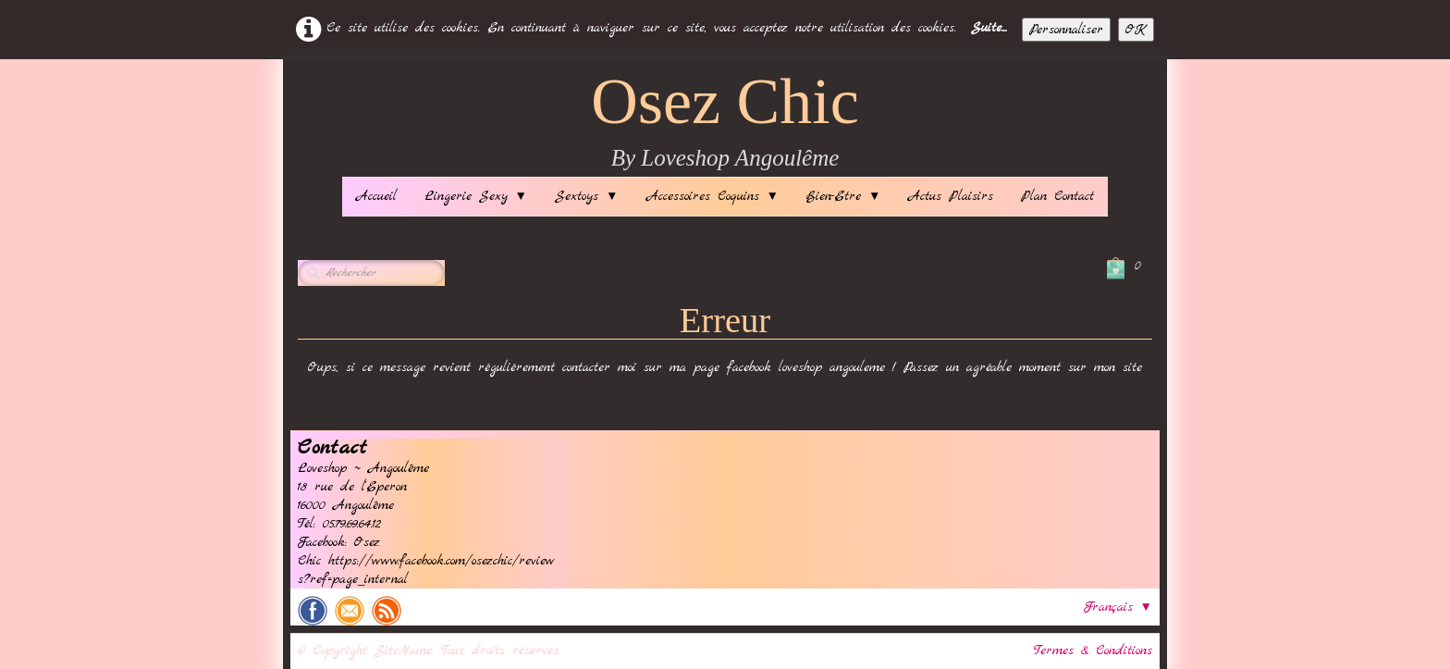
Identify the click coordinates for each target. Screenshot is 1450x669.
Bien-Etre (843, 196)
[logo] (725, 122)
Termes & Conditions (1093, 650)
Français (1118, 607)
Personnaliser (1066, 29)
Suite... (989, 28)
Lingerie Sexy (475, 196)
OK (1136, 29)
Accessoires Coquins (712, 196)
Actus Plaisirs (950, 196)
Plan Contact (1057, 196)
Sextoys (586, 196)
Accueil (376, 196)
